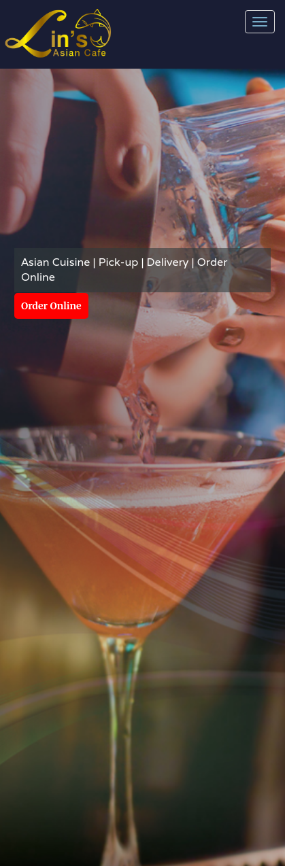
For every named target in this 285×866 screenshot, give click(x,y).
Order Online (51, 306)
